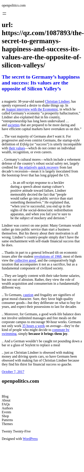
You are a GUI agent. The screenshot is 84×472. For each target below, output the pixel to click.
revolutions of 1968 (47, 256)
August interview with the (24, 109)
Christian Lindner (57, 101)
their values (17, 148)
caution (28, 295)
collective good (25, 260)
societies (14, 125)
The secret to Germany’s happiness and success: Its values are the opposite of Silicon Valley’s (41, 82)
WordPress (30, 439)
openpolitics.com (14, 5)
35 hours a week (33, 326)
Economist (50, 109)
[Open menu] (4, 13)
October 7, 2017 (13, 372)
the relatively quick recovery (39, 167)
